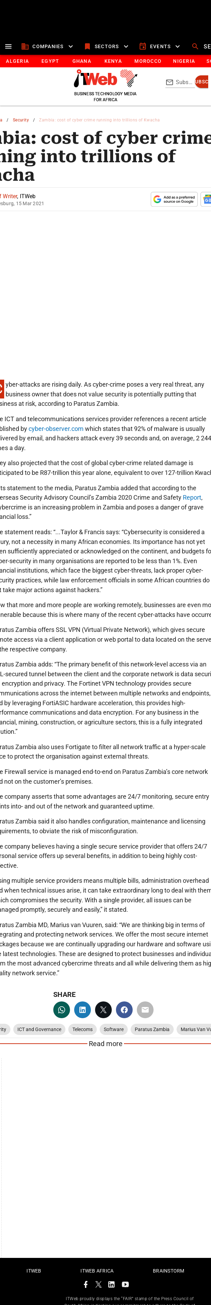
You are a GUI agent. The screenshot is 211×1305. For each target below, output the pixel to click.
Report (192, 497)
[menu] (8, 46)
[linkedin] (82, 1009)
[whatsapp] (61, 1009)
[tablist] (105, 61)
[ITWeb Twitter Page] (98, 1285)
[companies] (48, 46)
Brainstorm (169, 1271)
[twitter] (103, 1009)
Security (21, 120)
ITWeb (33, 1271)
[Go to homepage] (105, 85)
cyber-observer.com (55, 428)
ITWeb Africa (97, 1271)
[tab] (17, 61)
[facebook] (124, 1009)
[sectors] (106, 46)
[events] (160, 46)
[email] (145, 1009)
